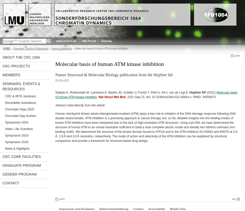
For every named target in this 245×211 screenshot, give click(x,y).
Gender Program (20, 174)
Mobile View (178, 208)
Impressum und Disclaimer (77, 208)
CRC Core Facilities (22, 157)
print (237, 55)
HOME (6, 48)
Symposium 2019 (16, 135)
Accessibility (157, 208)
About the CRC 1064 (21, 57)
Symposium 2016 (16, 142)
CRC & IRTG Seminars (20, 96)
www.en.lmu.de (66, 41)
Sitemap (106, 41)
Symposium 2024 (16, 122)
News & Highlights (62, 48)
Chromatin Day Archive (20, 116)
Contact (11, 183)
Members (11, 75)
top (234, 198)
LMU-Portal (88, 41)
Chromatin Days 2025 (19, 109)
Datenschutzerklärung (113, 208)
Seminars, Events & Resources (31, 48)
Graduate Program (22, 165)
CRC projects (16, 66)
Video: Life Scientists (19, 129)
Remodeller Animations (20, 103)
